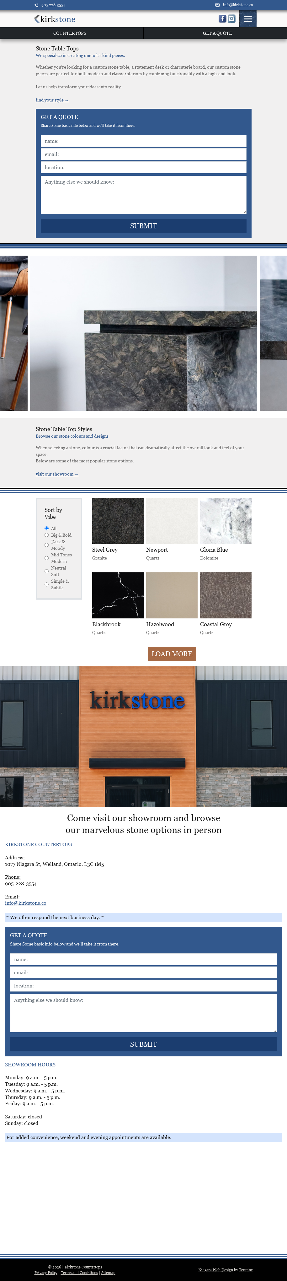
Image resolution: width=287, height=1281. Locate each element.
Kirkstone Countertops (83, 1267)
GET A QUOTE (217, 33)
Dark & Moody (55, 545)
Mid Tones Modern (58, 558)
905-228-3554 (50, 5)
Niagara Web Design (216, 1270)
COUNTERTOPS (69, 33)
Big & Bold (58, 535)
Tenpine (246, 1270)
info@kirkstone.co (234, 5)
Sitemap (108, 1272)
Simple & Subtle (57, 584)
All (50, 528)
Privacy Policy (46, 1272)
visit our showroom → (57, 473)
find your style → (52, 99)
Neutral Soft (55, 571)
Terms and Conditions (79, 1272)
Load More (171, 654)
